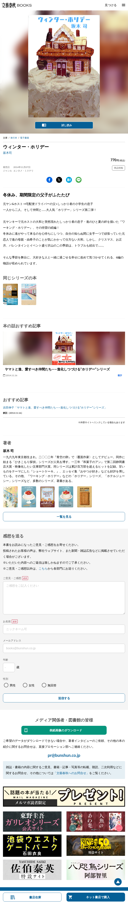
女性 (32, 685)
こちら (43, 568)
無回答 (52, 685)
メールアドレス (12, 640)
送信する (64, 698)
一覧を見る (64, 516)
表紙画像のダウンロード (65, 730)
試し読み (66, 125)
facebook (49, 180)
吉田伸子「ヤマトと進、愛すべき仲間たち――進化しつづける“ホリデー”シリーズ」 (55, 407)
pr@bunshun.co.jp (64, 755)
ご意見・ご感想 (12, 578)
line (79, 180)
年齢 (5, 659)
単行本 (13, 137)
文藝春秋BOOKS (16, 5)
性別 (5, 678)
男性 (13, 685)
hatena (69, 180)
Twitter (59, 180)
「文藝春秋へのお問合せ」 (71, 773)
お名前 (7, 621)
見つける (111, 5)
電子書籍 (24, 137)
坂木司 (7, 152)
